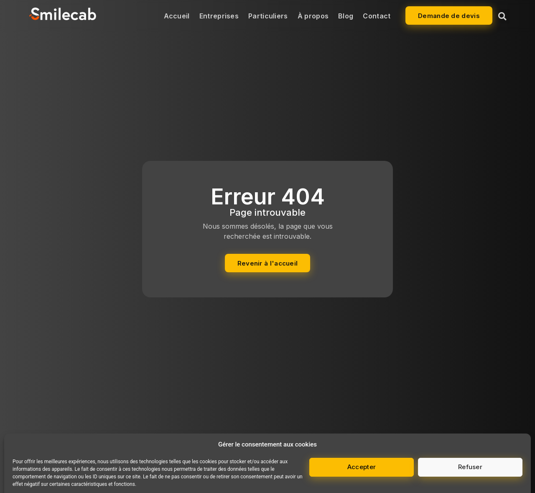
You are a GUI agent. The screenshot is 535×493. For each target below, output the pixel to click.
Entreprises (219, 16)
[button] (502, 16)
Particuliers (268, 16)
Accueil (177, 16)
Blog (345, 16)
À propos (313, 16)
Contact (376, 16)
